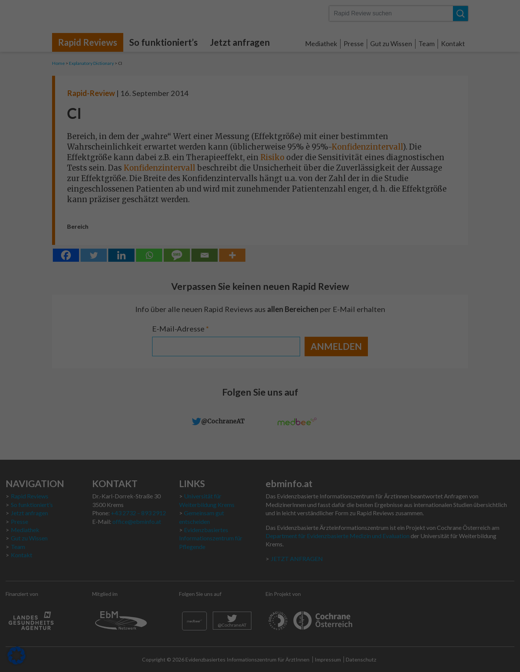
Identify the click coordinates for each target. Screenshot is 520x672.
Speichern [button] (332, 177)
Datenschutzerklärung (152, 130)
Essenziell (286, 21)
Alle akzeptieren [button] (188, 177)
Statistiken (287, 67)
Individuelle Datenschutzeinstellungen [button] (260, 221)
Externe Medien (294, 113)
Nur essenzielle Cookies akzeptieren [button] (260, 199)
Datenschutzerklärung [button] (263, 238)
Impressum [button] (300, 238)
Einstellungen (179, 137)
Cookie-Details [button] (223, 238)
